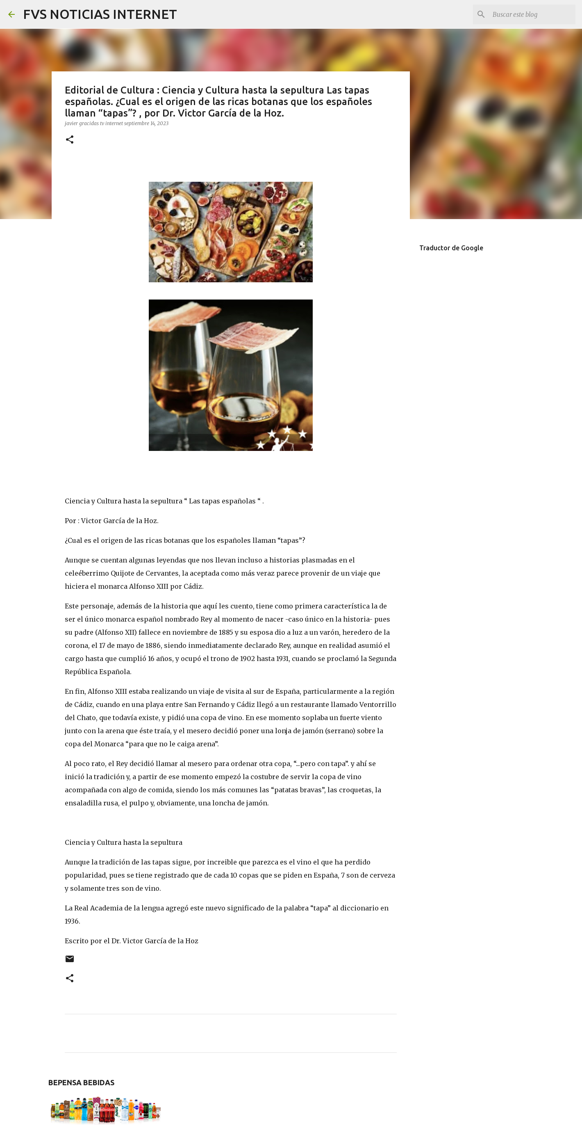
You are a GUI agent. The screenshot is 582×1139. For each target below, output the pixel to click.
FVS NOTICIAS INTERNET (100, 14)
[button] (70, 140)
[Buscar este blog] (532, 14)
